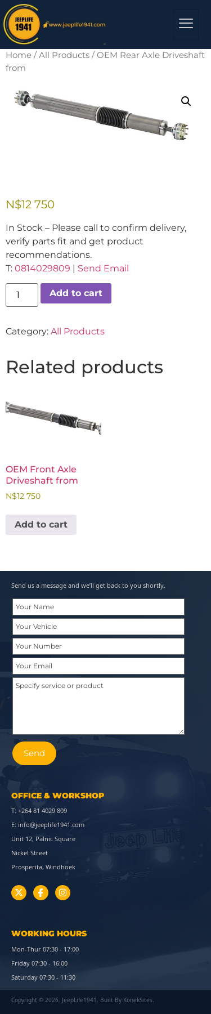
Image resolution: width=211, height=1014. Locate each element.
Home (19, 55)
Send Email (103, 268)
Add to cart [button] (41, 524)
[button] (186, 101)
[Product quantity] (22, 295)
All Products (64, 55)
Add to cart (76, 293)
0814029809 (42, 268)
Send (34, 753)
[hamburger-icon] (186, 25)
